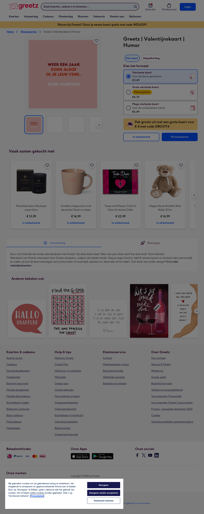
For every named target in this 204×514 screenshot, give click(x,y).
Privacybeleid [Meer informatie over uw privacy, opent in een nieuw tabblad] (37, 496)
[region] (64, 493)
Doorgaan (104, 485)
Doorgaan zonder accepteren (103, 493)
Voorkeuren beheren (104, 501)
